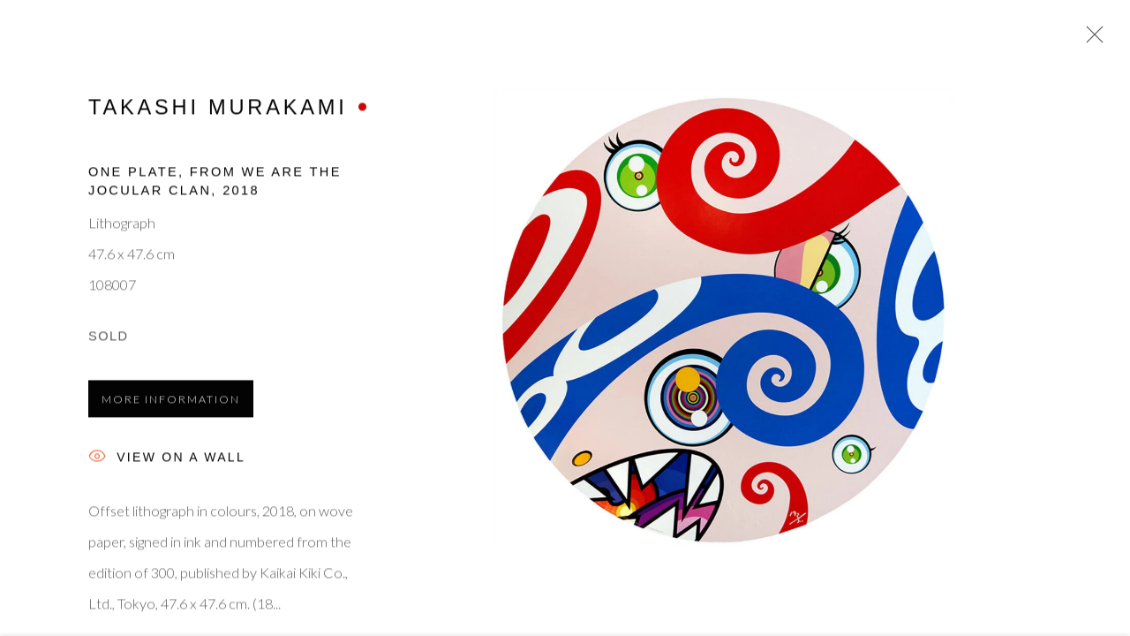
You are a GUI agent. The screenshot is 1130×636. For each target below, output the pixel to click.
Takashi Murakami (218, 109)
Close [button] (1090, 39)
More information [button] (171, 401)
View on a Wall (166, 460)
